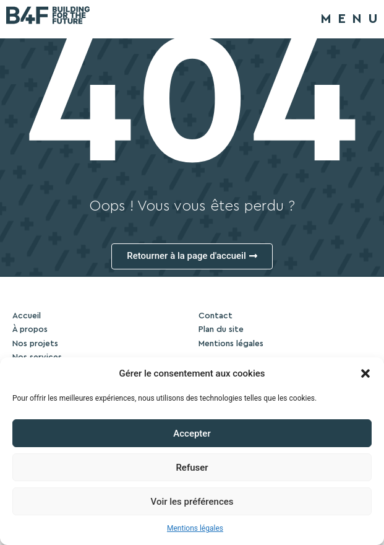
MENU (352, 18)
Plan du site (221, 329)
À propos (30, 329)
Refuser (192, 467)
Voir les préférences (192, 501)
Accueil (26, 316)
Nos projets (35, 343)
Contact (215, 316)
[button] (365, 373)
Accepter (191, 433)
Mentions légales (195, 528)
